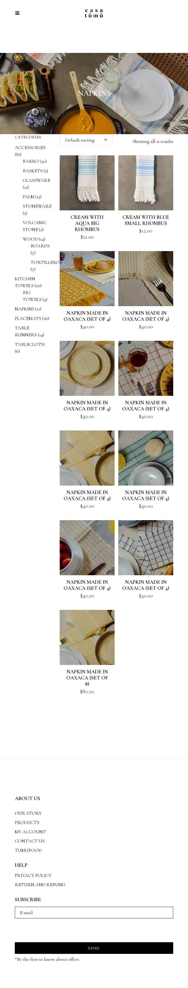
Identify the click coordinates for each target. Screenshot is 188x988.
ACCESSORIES (30, 147)
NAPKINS (24, 309)
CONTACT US (30, 841)
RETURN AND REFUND (40, 884)
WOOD (30, 239)
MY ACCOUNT (30, 832)
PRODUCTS (27, 822)
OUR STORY (28, 813)
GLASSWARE (36, 180)
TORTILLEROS (46, 262)
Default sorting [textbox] (80, 140)
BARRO (31, 161)
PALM (28, 197)
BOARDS (40, 246)
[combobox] (86, 140)
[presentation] (55, 932)
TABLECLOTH (30, 344)
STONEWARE (37, 206)
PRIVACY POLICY (33, 875)
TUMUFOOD (28, 850)
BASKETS (33, 171)
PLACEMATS (28, 318)
